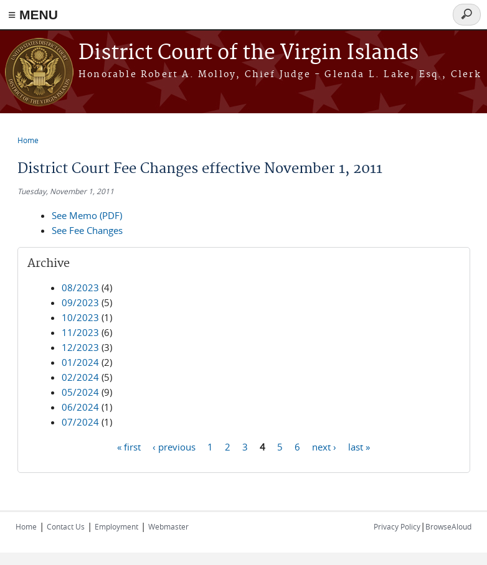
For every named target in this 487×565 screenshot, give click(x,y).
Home (28, 140)
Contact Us (66, 526)
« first (129, 446)
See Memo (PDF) (87, 215)
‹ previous (174, 446)
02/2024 (80, 377)
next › (324, 446)
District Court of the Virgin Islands (248, 53)
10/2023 (80, 317)
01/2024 (80, 362)
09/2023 (80, 302)
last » (359, 446)
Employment (116, 526)
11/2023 (80, 332)
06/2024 (80, 407)
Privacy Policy (397, 526)
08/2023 (80, 287)
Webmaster (168, 526)
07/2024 (80, 422)
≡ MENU (33, 14)
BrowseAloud (448, 526)
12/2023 (80, 347)
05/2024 (80, 392)
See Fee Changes (87, 230)
